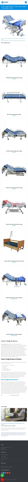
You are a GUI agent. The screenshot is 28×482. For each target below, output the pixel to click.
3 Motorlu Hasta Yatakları (12, 432)
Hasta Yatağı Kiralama (14, 38)
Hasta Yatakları (19, 38)
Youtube (7, 473)
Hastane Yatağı (19, 434)
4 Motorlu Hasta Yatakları (20, 432)
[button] (26, 2)
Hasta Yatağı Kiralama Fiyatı (12, 40)
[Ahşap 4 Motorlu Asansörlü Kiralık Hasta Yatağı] (14, 261)
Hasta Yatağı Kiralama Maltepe (8, 426)
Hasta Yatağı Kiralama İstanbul (20, 40)
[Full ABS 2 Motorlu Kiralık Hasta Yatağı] (14, 151)
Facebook (2, 473)
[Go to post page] (14, 414)
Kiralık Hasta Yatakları (5, 454)
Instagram (9, 473)
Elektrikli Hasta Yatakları (17, 433)
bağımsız (6, 376)
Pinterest (5, 473)
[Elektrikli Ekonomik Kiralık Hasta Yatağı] (14, 78)
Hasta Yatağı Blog (8, 38)
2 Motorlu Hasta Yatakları (5, 432)
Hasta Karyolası (6, 434)
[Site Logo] (4, 2)
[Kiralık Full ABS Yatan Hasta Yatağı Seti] (14, 335)
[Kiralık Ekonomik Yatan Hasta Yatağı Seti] (14, 298)
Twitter (4, 473)
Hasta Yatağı (4, 38)
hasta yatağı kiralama (5, 458)
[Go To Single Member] (14, 60)
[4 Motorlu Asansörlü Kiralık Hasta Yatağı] (14, 225)
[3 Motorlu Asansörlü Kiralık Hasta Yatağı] (14, 188)
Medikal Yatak (6, 435)
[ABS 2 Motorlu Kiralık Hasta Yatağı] (14, 115)
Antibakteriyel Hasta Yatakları (9, 433)
